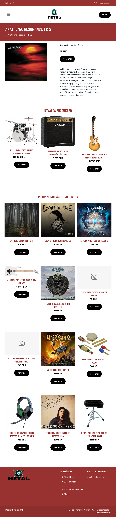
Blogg (66, 494)
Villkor (87, 510)
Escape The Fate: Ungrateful (58, 240)
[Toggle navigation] (8, 14)
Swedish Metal (70, 482)
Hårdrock (81, 45)
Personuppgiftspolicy (101, 510)
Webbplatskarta (103, 512)
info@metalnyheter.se (101, 3)
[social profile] (13, 3)
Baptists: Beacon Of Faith (22, 240)
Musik (73, 45)
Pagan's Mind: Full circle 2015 (94, 240)
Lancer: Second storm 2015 (58, 370)
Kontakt (79, 510)
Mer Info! (67, 59)
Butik (104, 15)
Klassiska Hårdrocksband (72, 489)
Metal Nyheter (70, 477)
